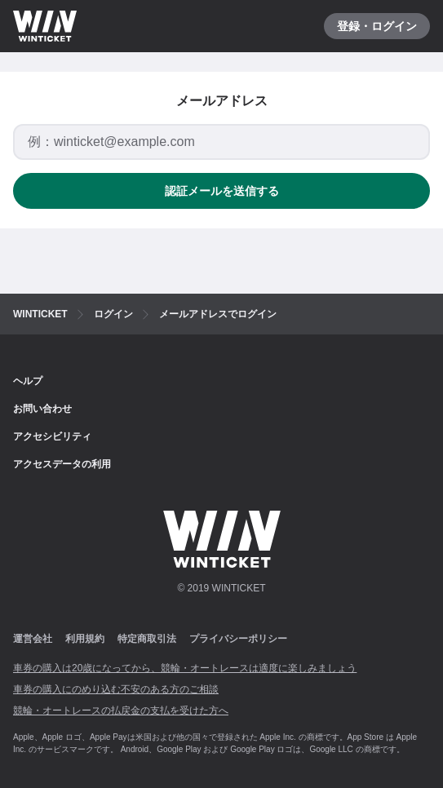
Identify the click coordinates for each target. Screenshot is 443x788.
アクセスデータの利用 (62, 464)
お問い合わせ (42, 408)
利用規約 (84, 638)
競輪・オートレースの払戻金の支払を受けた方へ (120, 710)
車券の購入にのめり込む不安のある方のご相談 (116, 689)
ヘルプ (27, 381)
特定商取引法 (146, 638)
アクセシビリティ (52, 436)
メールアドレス (222, 101)
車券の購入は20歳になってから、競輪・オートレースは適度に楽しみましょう (185, 668)
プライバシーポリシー (238, 638)
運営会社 (32, 638)
